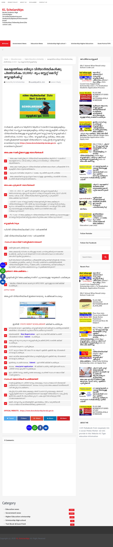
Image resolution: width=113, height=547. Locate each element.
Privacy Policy (13, 2)
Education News (37, 43)
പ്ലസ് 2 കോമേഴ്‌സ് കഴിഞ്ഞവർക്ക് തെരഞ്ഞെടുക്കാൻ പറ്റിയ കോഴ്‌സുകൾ (100, 187)
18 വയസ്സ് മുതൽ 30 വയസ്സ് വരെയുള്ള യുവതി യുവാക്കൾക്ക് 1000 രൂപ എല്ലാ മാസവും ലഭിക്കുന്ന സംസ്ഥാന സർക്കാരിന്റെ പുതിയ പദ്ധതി (94, 173)
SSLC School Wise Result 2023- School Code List (93, 67)
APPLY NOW (9, 290)
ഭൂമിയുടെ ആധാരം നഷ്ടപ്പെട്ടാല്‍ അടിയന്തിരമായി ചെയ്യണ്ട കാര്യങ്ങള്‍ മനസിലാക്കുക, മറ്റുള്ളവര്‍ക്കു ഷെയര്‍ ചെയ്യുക (94, 111)
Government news (13, 513)
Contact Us (43, 2)
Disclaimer (32, 2)
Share (24, 418)
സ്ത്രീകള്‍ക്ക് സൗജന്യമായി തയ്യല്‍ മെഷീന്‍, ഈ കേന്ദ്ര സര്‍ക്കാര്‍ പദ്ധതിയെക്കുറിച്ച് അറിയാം (93, 203)
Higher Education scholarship (18, 517)
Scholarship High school (57, 43)
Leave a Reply (56, 82)
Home (5, 43)
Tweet (10, 418)
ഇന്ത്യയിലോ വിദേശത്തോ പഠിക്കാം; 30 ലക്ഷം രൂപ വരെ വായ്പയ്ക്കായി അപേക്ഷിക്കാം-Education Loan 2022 (93, 219)
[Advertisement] (70, 22)
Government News (19, 43)
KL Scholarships (13, 10)
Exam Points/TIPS (104, 43)
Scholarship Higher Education (82, 43)
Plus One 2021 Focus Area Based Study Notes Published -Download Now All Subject (100, 318)
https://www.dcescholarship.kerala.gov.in (38, 143)
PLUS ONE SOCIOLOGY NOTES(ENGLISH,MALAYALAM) (100, 303)
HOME (3, 2)
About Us (23, 2)
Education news (12, 509)
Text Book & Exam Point (16, 524)
